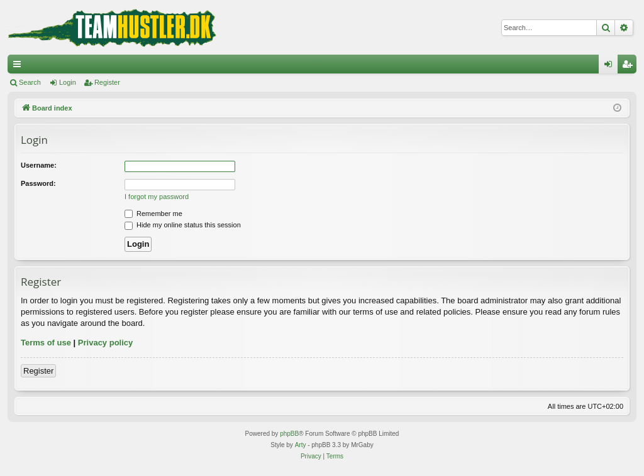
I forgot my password (157, 196)
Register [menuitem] (629, 66)
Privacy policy (105, 342)
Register (107, 82)
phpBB (289, 433)
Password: (38, 183)
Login (67, 82)
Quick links (19, 66)
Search (30, 82)
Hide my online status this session (183, 225)
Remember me (153, 213)
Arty (300, 444)
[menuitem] (311, 456)
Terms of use (46, 342)
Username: (39, 165)
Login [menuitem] (611, 66)
